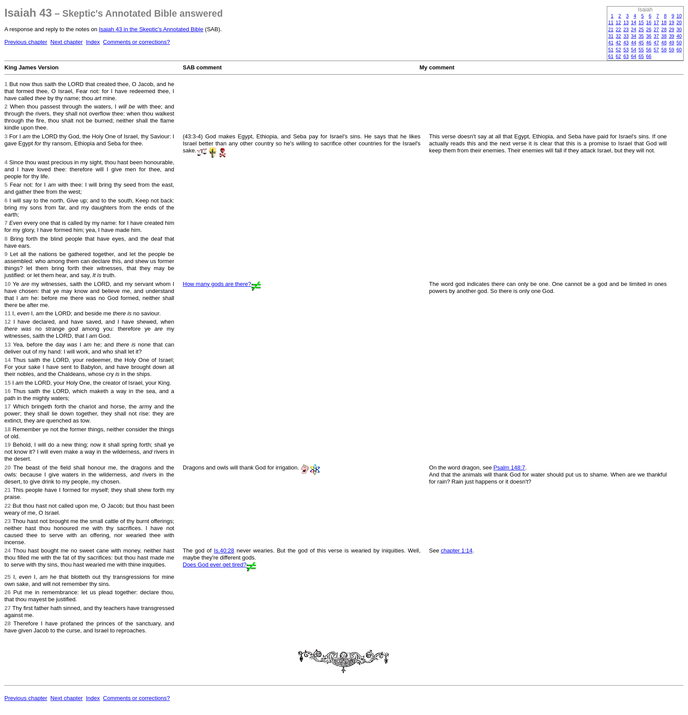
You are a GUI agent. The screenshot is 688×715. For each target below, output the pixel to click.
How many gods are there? (217, 284)
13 (626, 22)
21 (610, 29)
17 (656, 22)
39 (671, 36)
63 (626, 56)
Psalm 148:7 (509, 467)
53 (626, 49)
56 (649, 49)
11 (610, 22)
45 (641, 42)
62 (618, 56)
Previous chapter (25, 42)
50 (679, 42)
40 (679, 36)
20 (679, 22)
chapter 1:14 (457, 550)
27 (656, 29)
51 (610, 49)
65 (641, 56)
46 (649, 42)
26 (649, 29)
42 (618, 42)
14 (633, 22)
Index (93, 42)
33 (626, 36)
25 (641, 29)
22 (618, 29)
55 (641, 49)
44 (633, 42)
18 (663, 22)
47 (656, 42)
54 (633, 49)
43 (626, 42)
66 (649, 56)
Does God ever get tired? (215, 564)
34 (633, 36)
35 (641, 36)
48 (663, 42)
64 (633, 56)
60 (679, 49)
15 (641, 22)
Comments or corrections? (136, 42)
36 (649, 36)
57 (656, 49)
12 (618, 22)
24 (633, 29)
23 (626, 29)
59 (671, 49)
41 (610, 42)
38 (663, 36)
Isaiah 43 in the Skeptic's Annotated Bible (151, 29)
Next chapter (66, 42)
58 (663, 49)
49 (671, 42)
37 (656, 36)
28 (663, 29)
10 (679, 15)
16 (649, 22)
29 (671, 29)
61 (610, 56)
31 (610, 36)
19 (671, 22)
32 (618, 36)
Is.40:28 (224, 550)
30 (679, 29)
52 (618, 49)
